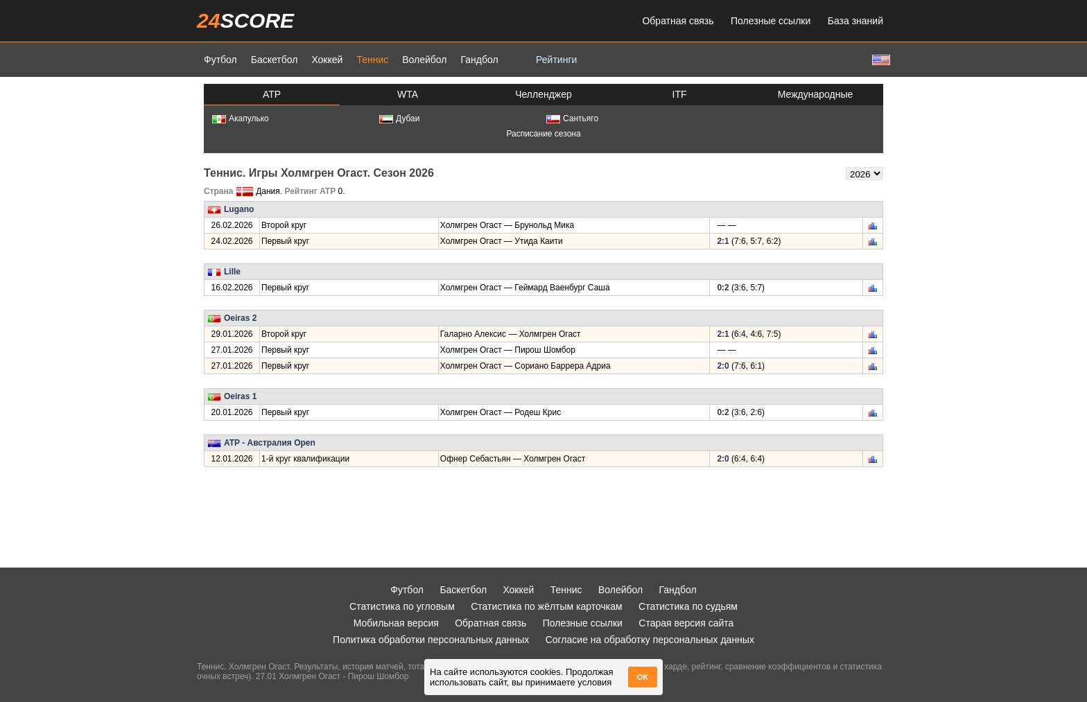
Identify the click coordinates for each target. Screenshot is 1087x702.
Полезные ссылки (770, 20)
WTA (407, 94)
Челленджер (543, 94)
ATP (272, 94)
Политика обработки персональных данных (431, 639)
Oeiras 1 (240, 396)
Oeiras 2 (240, 318)
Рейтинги (556, 59)
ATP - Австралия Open (269, 443)
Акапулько (240, 118)
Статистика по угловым (402, 606)
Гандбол (479, 59)
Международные (815, 94)
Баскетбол (274, 59)
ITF (679, 94)
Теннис (372, 59)
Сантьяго (572, 118)
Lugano (239, 209)
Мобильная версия (396, 623)
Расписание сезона (543, 134)
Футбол (220, 59)
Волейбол (424, 59)
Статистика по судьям (688, 606)
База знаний (855, 20)
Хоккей (326, 59)
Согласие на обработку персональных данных (650, 639)
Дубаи (399, 118)
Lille (232, 272)
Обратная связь (677, 20)
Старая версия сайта (685, 623)
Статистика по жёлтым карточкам (547, 606)
